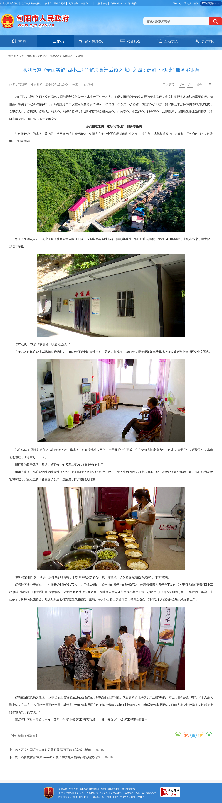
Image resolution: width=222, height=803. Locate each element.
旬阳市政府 (101, 3)
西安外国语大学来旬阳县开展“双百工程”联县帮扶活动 (56, 749)
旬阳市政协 (116, 3)
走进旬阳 (204, 41)
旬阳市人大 (86, 3)
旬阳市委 (73, 3)
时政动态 (65, 55)
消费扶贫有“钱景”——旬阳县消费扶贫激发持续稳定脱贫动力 (60, 757)
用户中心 (177, 3)
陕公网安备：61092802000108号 (74, 797)
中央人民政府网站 (9, 3)
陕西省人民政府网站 (32, 3)
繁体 (196, 3)
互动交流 (167, 41)
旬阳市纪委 (131, 3)
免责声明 (73, 789)
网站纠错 (94, 789)
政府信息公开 (91, 41)
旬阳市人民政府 (36, 55)
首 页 (18, 41)
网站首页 (62, 789)
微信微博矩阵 (128, 789)
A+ (182, 84)
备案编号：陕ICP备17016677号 (140, 793)
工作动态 (56, 41)
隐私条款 (84, 789)
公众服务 (130, 41)
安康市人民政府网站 (55, 3)
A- (189, 84)
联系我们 (115, 789)
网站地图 (105, 789)
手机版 (187, 3)
